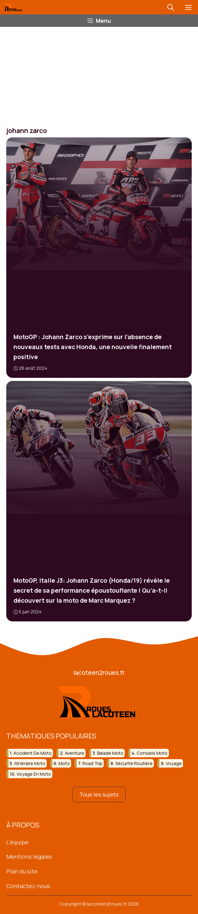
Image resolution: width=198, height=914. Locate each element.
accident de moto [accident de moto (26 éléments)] (32, 753)
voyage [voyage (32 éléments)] (174, 763)
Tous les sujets (99, 794)
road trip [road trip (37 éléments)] (92, 763)
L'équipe (17, 842)
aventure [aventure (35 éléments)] (74, 753)
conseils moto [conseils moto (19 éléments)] (152, 753)
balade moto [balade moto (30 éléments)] (110, 753)
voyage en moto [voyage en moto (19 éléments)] (34, 774)
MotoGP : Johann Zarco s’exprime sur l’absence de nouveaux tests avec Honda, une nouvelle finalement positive (92, 347)
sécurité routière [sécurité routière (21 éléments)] (134, 763)
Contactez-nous (28, 886)
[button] (171, 7)
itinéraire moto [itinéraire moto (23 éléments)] (29, 763)
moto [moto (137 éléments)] (64, 763)
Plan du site (22, 871)
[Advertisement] (99, 73)
